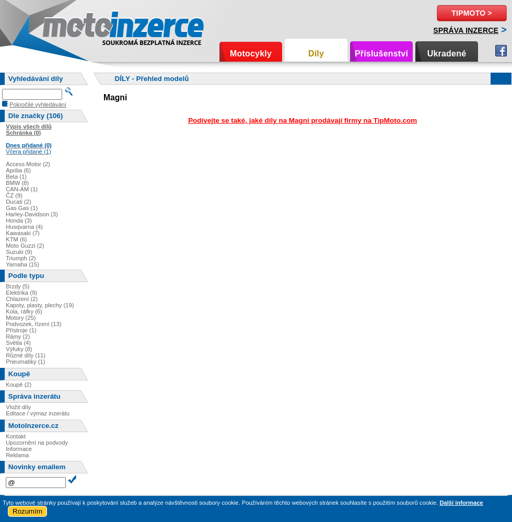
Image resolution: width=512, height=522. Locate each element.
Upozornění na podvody (37, 442)
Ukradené (447, 53)
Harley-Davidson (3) (31, 214)
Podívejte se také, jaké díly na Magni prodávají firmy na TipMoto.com (302, 120)
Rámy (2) (18, 336)
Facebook (501, 50)
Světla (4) (18, 343)
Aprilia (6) (18, 170)
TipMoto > (471, 13)
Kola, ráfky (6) (24, 311)
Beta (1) (16, 176)
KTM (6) (16, 239)
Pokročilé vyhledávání (37, 104)
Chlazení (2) (22, 299)
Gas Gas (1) (22, 208)
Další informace (461, 503)
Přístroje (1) (21, 330)
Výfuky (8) (19, 349)
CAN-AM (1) (22, 189)
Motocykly (251, 53)
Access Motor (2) (28, 164)
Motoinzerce (65, 26)
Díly (316, 53)
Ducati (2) (18, 202)
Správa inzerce (465, 30)
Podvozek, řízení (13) (33, 324)
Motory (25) (21, 318)
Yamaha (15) (22, 264)
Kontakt (16, 436)
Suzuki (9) (19, 252)
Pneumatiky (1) (25, 361)
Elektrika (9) (21, 292)
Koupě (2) (18, 384)
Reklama (17, 455)
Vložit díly (18, 407)
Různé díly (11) (25, 355)
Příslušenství (381, 53)
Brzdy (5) (17, 286)
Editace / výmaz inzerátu (37, 413)
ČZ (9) (14, 195)
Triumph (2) (21, 258)
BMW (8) (17, 183)
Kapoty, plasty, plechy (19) (40, 305)
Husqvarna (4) (24, 227)
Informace (19, 449)
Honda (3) (19, 220)
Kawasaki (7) (23, 233)
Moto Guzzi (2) (25, 245)
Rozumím (27, 511)
